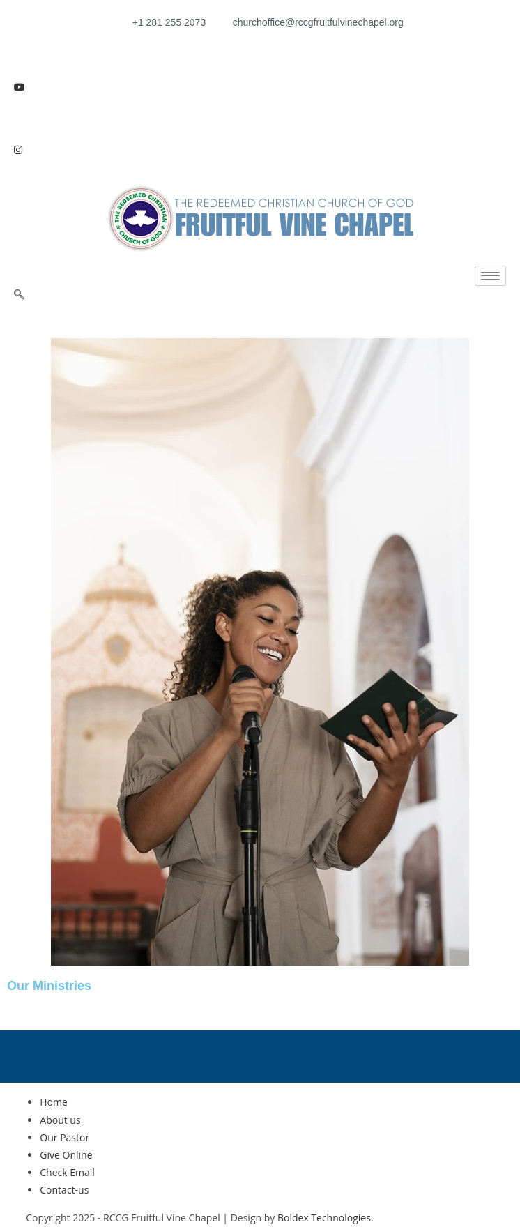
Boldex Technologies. (325, 1217)
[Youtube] (260, 85)
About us (60, 1120)
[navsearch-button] (19, 294)
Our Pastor (64, 1137)
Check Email (67, 1172)
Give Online (66, 1154)
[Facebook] (260, 54)
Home (54, 1101)
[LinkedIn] (260, 117)
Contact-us (64, 1189)
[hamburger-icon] (490, 276)
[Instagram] (260, 149)
